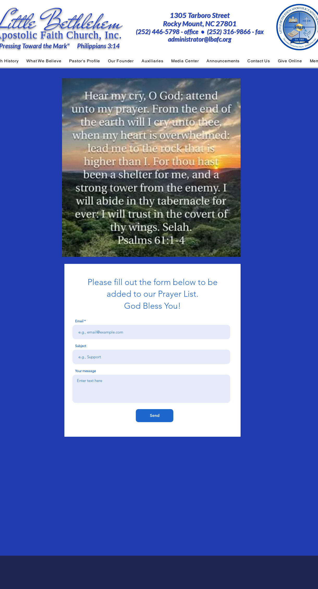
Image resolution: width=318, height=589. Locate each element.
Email (79, 321)
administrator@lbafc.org (199, 39)
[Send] (154, 415)
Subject (80, 346)
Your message (85, 371)
